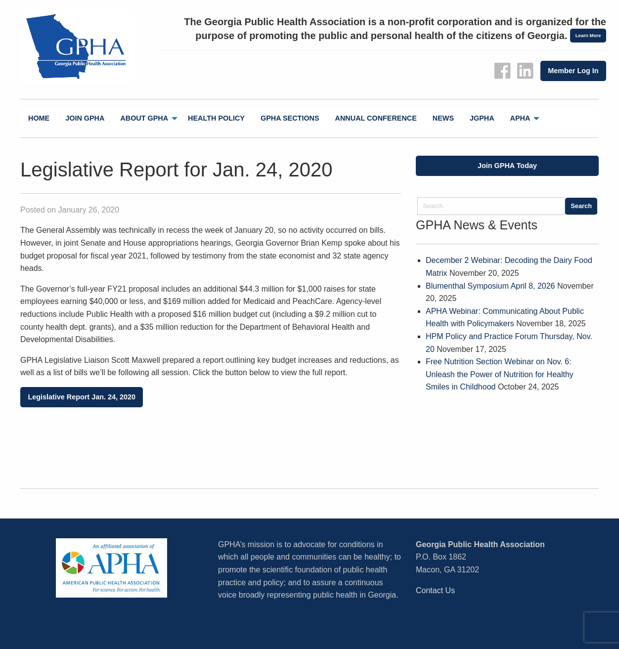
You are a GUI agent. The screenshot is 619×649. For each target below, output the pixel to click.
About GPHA (144, 118)
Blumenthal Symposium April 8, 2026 (490, 286)
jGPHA (482, 118)
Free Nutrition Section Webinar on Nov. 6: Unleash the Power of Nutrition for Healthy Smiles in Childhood (500, 374)
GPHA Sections (290, 118)
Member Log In (573, 71)
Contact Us (435, 590)
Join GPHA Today (507, 166)
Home (38, 118)
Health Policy (216, 118)
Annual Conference (376, 118)
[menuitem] (38, 118)
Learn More (588, 35)
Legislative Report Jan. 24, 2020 (81, 397)
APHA (520, 118)
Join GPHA (84, 118)
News (443, 118)
